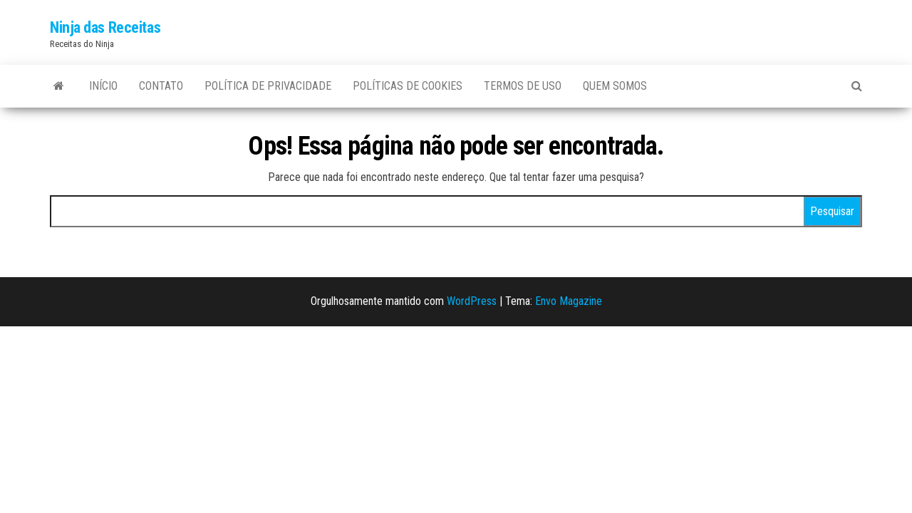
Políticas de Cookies (407, 86)
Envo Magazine (568, 301)
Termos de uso (522, 86)
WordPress (472, 301)
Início (103, 86)
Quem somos (615, 86)
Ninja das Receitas (105, 27)
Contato (161, 86)
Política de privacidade (267, 86)
